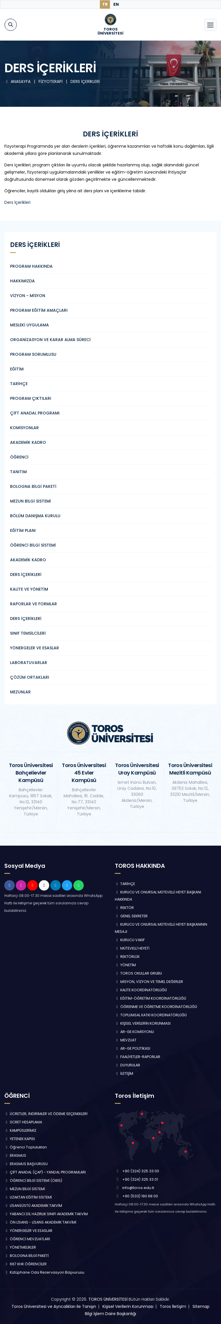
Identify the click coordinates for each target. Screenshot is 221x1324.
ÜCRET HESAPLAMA (23, 1122)
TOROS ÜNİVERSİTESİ (107, 1299)
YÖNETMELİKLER (20, 1247)
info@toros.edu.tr (138, 1187)
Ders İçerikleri (17, 202)
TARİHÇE (19, 384)
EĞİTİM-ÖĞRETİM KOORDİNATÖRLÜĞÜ (150, 998)
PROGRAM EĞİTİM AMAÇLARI (39, 310)
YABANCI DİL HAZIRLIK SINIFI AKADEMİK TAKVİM (46, 1213)
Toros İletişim (173, 1306)
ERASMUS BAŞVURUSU (26, 1163)
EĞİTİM (17, 369)
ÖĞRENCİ (19, 457)
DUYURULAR (127, 1065)
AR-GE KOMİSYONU (134, 1031)
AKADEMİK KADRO (28, 442)
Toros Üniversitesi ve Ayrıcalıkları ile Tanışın (54, 1306)
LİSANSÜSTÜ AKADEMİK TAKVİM (33, 1205)
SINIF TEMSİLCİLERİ (28, 633)
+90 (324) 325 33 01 (140, 1179)
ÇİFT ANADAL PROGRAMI (35, 413)
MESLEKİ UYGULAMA (29, 325)
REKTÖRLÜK (127, 956)
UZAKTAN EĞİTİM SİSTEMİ (28, 1197)
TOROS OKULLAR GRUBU (138, 973)
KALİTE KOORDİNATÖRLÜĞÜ (141, 990)
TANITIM (18, 472)
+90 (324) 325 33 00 (140, 1171)
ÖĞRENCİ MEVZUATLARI (27, 1239)
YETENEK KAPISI (19, 1138)
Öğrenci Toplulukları (25, 1147)
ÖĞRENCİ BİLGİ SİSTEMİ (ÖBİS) (33, 1180)
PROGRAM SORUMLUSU (33, 354)
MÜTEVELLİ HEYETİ (132, 948)
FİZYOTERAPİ (51, 81)
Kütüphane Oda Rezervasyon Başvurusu (44, 1272)
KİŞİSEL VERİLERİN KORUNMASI (143, 1023)
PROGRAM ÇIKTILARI (30, 398)
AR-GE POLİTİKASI (132, 1048)
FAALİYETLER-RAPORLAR (137, 1056)
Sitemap (201, 1306)
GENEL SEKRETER (131, 916)
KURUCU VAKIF (130, 939)
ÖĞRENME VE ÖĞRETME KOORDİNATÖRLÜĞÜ (156, 1006)
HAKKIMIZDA (22, 281)
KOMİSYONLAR (24, 428)
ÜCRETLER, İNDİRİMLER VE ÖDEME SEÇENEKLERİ (45, 1113)
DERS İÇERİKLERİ (85, 81)
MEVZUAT (125, 1040)
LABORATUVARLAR (28, 662)
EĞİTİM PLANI (23, 530)
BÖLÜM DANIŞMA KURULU (35, 516)
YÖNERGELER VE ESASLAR (34, 648)
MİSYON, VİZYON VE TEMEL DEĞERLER (149, 981)
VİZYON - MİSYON (27, 295)
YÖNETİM (125, 964)
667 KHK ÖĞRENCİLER (25, 1264)
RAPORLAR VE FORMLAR (33, 604)
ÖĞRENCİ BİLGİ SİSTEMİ (33, 545)
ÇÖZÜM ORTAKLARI (29, 677)
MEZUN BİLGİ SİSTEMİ (30, 501)
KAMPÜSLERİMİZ (20, 1130)
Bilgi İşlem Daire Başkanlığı (110, 1314)
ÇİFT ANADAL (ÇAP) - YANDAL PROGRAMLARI (45, 1172)
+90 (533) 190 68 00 (140, 1196)
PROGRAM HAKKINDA (31, 266)
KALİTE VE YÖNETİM (29, 589)
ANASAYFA (18, 81)
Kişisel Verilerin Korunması (127, 1306)
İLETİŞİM (124, 1073)
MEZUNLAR (20, 692)
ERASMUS (15, 1155)
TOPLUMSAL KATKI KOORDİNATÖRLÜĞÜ (151, 1015)
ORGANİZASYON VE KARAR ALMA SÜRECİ (50, 340)
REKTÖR (124, 907)
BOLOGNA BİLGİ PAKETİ (33, 486)
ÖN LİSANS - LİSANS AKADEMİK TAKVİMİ (40, 1222)
